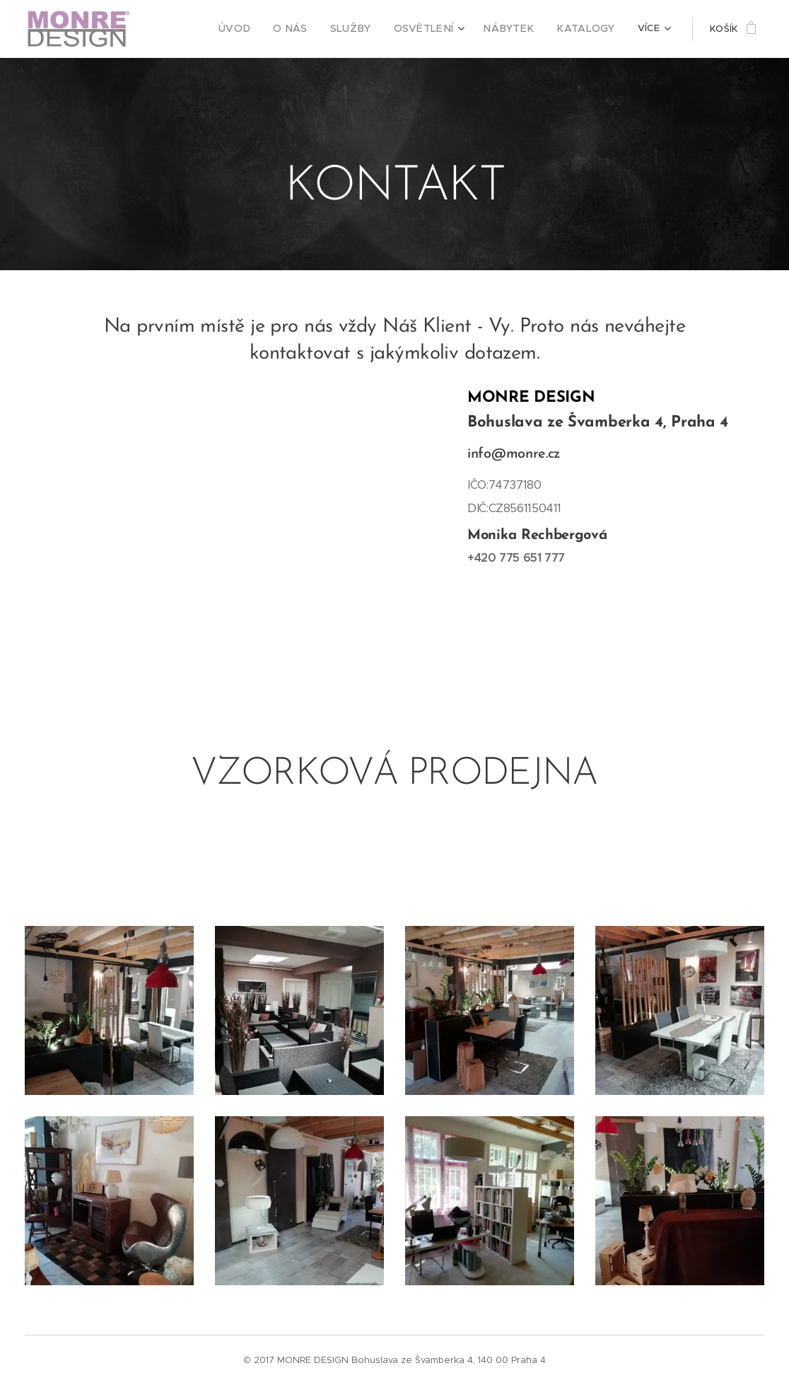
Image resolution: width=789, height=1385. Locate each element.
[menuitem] (187, 29)
